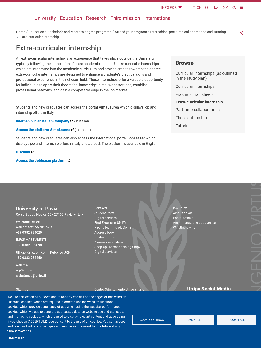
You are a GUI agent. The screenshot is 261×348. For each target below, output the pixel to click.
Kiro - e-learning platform (112, 245)
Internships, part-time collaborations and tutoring (188, 41)
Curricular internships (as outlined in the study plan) (206, 85)
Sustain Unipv (104, 254)
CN (199, 12)
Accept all (236, 319)
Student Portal (105, 230)
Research (96, 27)
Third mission (125, 27)
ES (206, 12)
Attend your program (131, 41)
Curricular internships (195, 95)
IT (193, 12)
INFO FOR (169, 12)
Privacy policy (16, 337)
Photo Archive (183, 235)
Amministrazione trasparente (194, 240)
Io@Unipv (180, 225)
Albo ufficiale (183, 230)
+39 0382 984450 (29, 275)
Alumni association (108, 259)
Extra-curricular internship (199, 111)
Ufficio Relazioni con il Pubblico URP (43, 269)
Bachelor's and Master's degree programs (79, 41)
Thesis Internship (191, 127)
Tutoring (183, 135)
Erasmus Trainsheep (194, 103)
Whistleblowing (184, 245)
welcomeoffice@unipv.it (34, 244)
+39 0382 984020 (29, 249)
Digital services (105, 235)
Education (71, 27)
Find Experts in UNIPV (110, 240)
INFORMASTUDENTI (31, 257)
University (45, 27)
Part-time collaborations (198, 118)
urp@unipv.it (25, 287)
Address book (104, 249)
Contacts (101, 225)
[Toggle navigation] (241, 12)
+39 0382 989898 (29, 262)
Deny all (194, 319)
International (158, 27)
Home (20, 41)
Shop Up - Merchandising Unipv (117, 264)
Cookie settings (152, 319)
